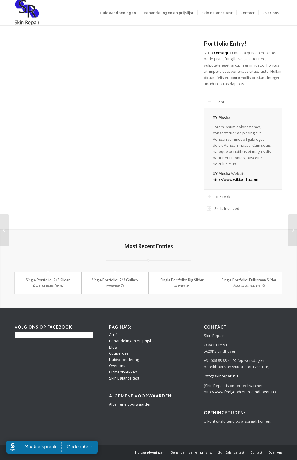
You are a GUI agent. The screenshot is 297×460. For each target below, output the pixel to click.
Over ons (117, 365)
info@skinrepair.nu (221, 376)
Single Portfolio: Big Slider (182, 280)
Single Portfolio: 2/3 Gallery (115, 280)
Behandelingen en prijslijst (132, 340)
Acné (113, 334)
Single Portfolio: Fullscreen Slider (249, 280)
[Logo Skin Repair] (27, 12)
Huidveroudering (124, 359)
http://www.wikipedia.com (235, 179)
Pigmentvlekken (123, 372)
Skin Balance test (124, 378)
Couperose (119, 353)
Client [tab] (215, 102)
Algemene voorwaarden (130, 404)
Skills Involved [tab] (223, 208)
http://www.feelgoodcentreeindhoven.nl (239, 391)
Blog (113, 347)
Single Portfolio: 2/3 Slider (48, 280)
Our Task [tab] (218, 196)
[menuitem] (118, 12)
